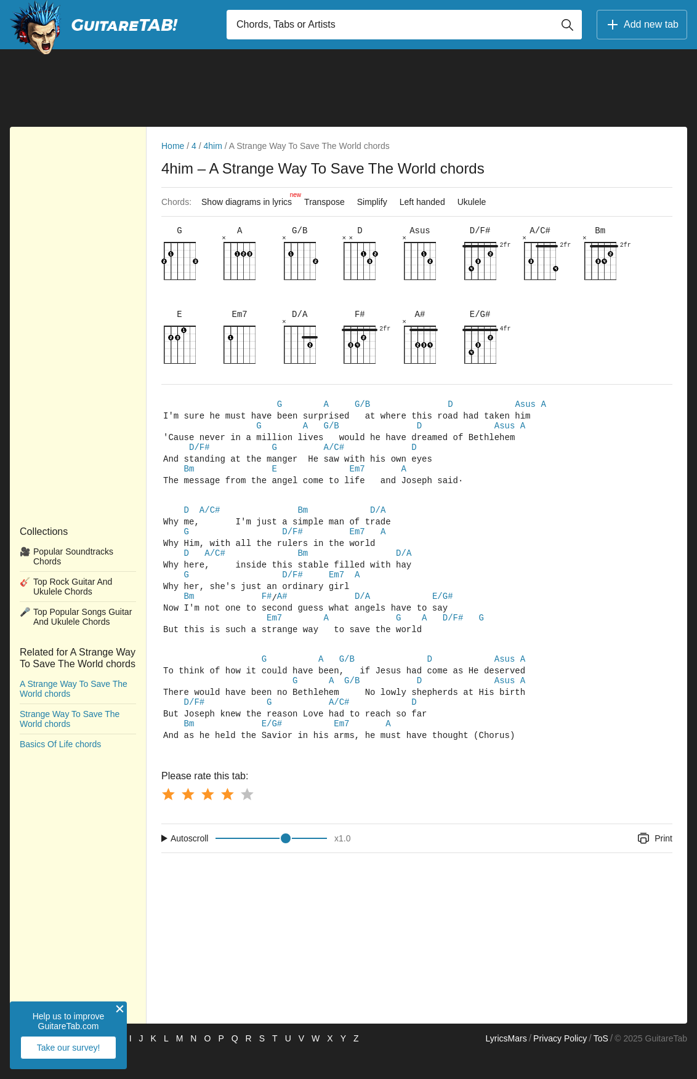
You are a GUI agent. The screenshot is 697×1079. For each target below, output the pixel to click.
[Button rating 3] (207, 820)
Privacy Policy (560, 1064)
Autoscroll (189, 864)
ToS (601, 1064)
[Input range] (271, 864)
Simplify (372, 202)
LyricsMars (505, 1064)
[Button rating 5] (247, 820)
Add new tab (642, 24)
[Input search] (404, 24)
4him (213, 146)
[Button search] (567, 24)
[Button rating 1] (168, 820)
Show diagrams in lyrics (249, 199)
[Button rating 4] (227, 820)
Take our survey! (68, 1048)
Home (172, 146)
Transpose (324, 202)
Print (654, 864)
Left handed (422, 202)
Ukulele (471, 202)
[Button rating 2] (188, 820)
